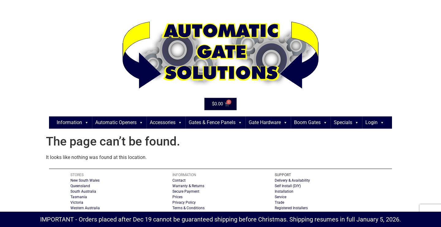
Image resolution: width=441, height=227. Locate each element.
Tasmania (78, 197)
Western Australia (85, 208)
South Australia (83, 191)
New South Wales (85, 180)
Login (374, 122)
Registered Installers (291, 208)
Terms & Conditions (188, 208)
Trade (279, 202)
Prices (177, 197)
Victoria (76, 202)
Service (280, 197)
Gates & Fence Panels (215, 122)
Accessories (166, 122)
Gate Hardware (268, 122)
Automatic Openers (119, 122)
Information (73, 122)
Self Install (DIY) (288, 186)
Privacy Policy (184, 202)
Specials (346, 122)
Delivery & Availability (292, 180)
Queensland (80, 186)
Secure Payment (185, 191)
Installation (284, 191)
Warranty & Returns (188, 186)
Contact (179, 180)
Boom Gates (310, 122)
